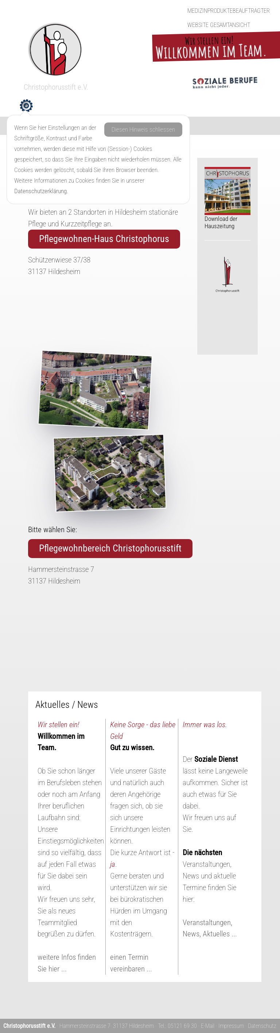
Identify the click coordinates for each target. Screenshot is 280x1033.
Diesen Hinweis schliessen (143, 129)
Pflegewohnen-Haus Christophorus (104, 238)
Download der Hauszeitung (227, 198)
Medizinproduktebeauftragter (228, 10)
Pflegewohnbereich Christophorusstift (110, 548)
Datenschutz (262, 1025)
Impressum (231, 1025)
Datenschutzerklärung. (41, 191)
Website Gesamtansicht (218, 25)
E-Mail (207, 1025)
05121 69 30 (182, 1025)
